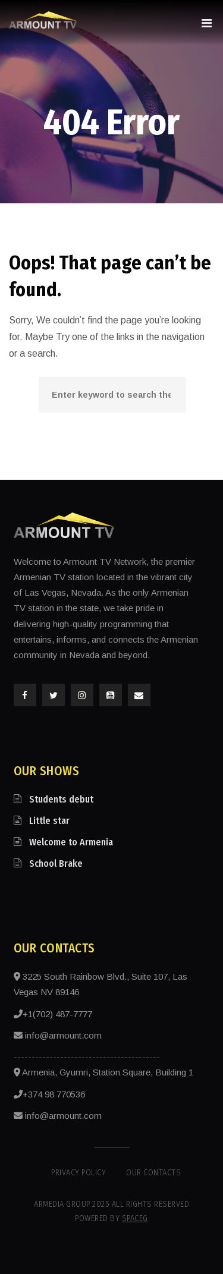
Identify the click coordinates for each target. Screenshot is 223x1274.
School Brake (56, 863)
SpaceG (135, 1218)
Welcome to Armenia (71, 842)
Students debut (61, 799)
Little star (49, 820)
